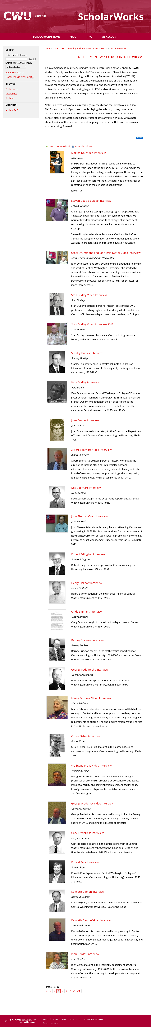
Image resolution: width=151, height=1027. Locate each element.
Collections (11, 89)
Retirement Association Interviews (110, 56)
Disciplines (11, 93)
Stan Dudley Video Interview (89, 295)
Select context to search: (18, 63)
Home (47, 48)
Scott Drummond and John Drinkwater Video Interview (106, 253)
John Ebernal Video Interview (89, 516)
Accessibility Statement (93, 1019)
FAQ (64, 1019)
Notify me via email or (19, 77)
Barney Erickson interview (87, 640)
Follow (139, 138)
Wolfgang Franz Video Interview (91, 765)
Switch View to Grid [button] (59, 146)
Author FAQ (11, 110)
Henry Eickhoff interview (86, 583)
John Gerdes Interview (85, 954)
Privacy (45, 1023)
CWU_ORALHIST (100, 48)
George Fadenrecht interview (89, 669)
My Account (75, 1019)
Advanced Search (14, 72)
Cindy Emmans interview (86, 611)
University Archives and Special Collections (72, 48)
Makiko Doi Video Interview (88, 153)
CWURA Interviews (118, 48)
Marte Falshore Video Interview (91, 698)
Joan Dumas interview (85, 420)
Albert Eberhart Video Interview (91, 449)
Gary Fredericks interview (87, 833)
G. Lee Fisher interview (85, 736)
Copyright (54, 1023)
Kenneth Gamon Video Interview (91, 920)
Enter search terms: (16, 55)
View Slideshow (83, 146)
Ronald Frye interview (85, 862)
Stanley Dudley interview (86, 353)
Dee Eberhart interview (86, 487)
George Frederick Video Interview (92, 803)
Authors (9, 98)
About (55, 1019)
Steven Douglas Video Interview (91, 200)
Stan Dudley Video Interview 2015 (92, 324)
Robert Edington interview (88, 554)
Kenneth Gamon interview (87, 891)
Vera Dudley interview (85, 382)
